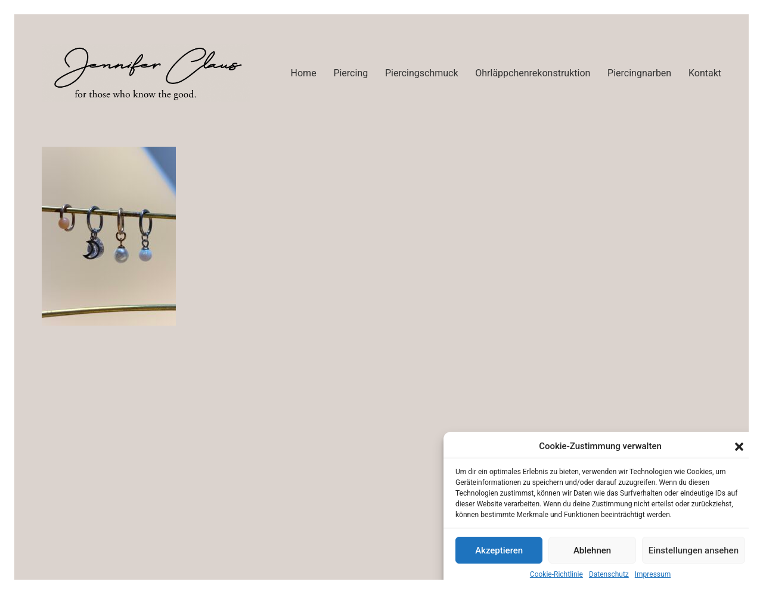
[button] (739, 447)
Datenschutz (609, 574)
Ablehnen (592, 550)
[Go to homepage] (146, 73)
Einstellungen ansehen (694, 550)
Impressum (653, 574)
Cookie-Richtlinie (556, 574)
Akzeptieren (499, 550)
